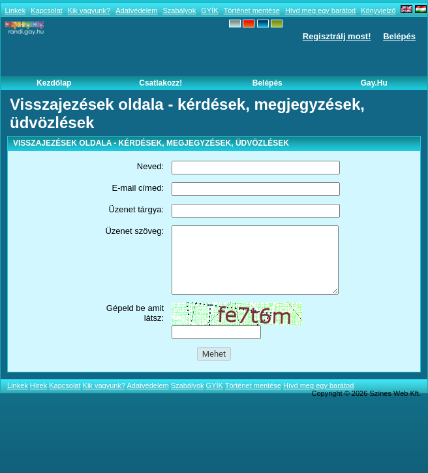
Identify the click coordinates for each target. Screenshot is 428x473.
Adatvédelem (136, 10)
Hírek (38, 385)
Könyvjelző (378, 10)
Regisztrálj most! (337, 36)
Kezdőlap (54, 83)
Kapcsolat (46, 10)
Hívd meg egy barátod (320, 10)
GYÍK (209, 10)
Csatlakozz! (160, 83)
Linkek (15, 10)
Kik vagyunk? (89, 10)
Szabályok (179, 10)
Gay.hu (374, 83)
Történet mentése (252, 10)
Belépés (399, 36)
